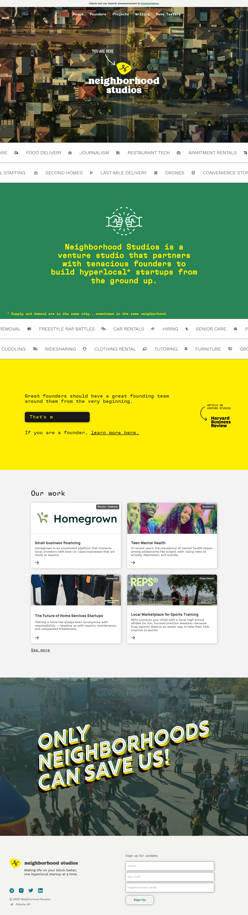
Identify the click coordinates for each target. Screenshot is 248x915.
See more (40, 650)
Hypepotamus (150, 3)
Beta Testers (168, 14)
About (78, 14)
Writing (142, 14)
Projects (120, 14)
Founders (98, 14)
